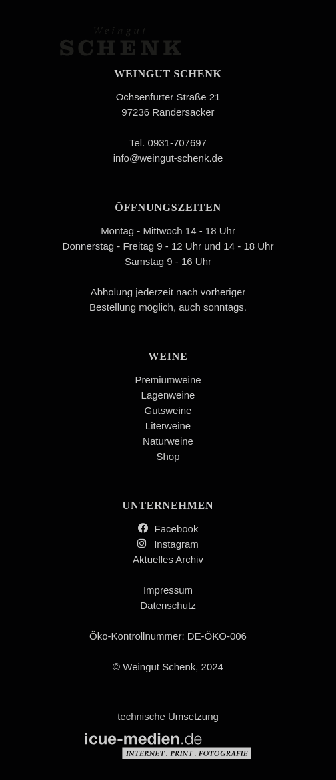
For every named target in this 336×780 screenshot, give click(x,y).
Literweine (168, 425)
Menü (283, 48)
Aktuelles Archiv (168, 559)
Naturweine (168, 441)
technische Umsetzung (168, 735)
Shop (167, 456)
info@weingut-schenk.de (168, 158)
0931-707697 (177, 142)
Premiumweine (168, 379)
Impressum (168, 590)
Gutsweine (168, 410)
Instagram (176, 544)
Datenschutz (167, 605)
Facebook (177, 528)
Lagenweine (168, 395)
